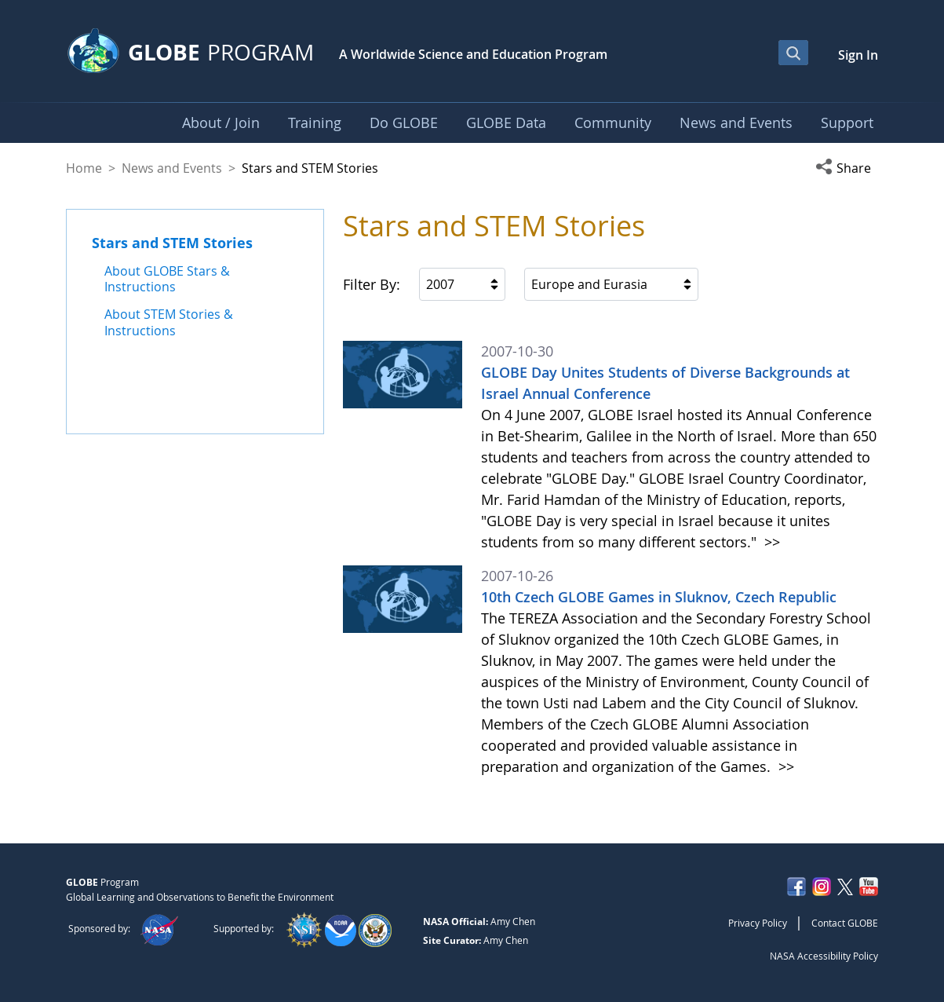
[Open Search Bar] (793, 52)
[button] (846, 168)
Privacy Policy (757, 922)
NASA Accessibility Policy (824, 955)
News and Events (172, 168)
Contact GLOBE (844, 922)
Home (84, 168)
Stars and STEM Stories (172, 242)
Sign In (858, 55)
